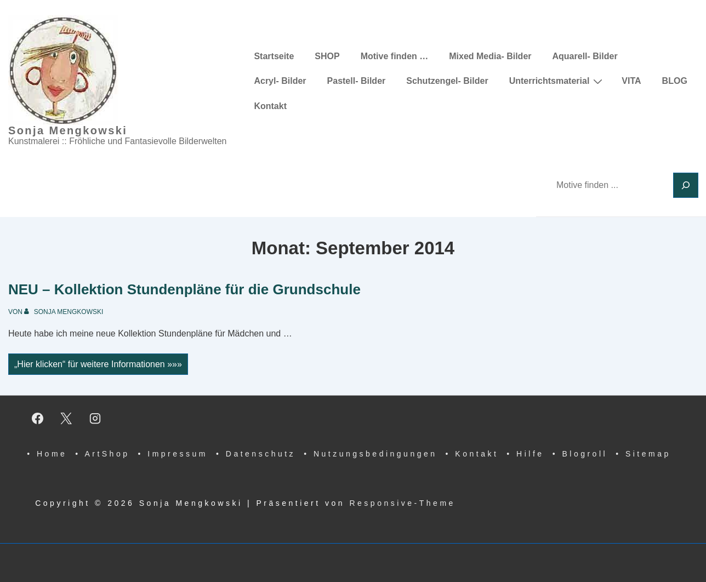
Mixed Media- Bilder (490, 56)
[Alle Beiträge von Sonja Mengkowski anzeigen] (63, 312)
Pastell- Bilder (356, 80)
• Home (47, 453)
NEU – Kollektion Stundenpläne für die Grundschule (184, 289)
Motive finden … (395, 56)
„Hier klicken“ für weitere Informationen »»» (98, 365)
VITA (631, 80)
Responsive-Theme (402, 503)
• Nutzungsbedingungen (370, 453)
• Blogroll (580, 453)
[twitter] (66, 418)
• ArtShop (102, 453)
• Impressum (173, 453)
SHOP (327, 56)
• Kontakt (472, 453)
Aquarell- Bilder (585, 56)
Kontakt (270, 106)
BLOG (674, 80)
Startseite (274, 56)
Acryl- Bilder (280, 80)
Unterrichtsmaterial (557, 81)
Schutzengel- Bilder (447, 80)
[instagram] (95, 418)
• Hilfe (525, 453)
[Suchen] (685, 185)
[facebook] (37, 418)
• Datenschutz (255, 453)
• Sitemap (643, 453)
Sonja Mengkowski (67, 130)
